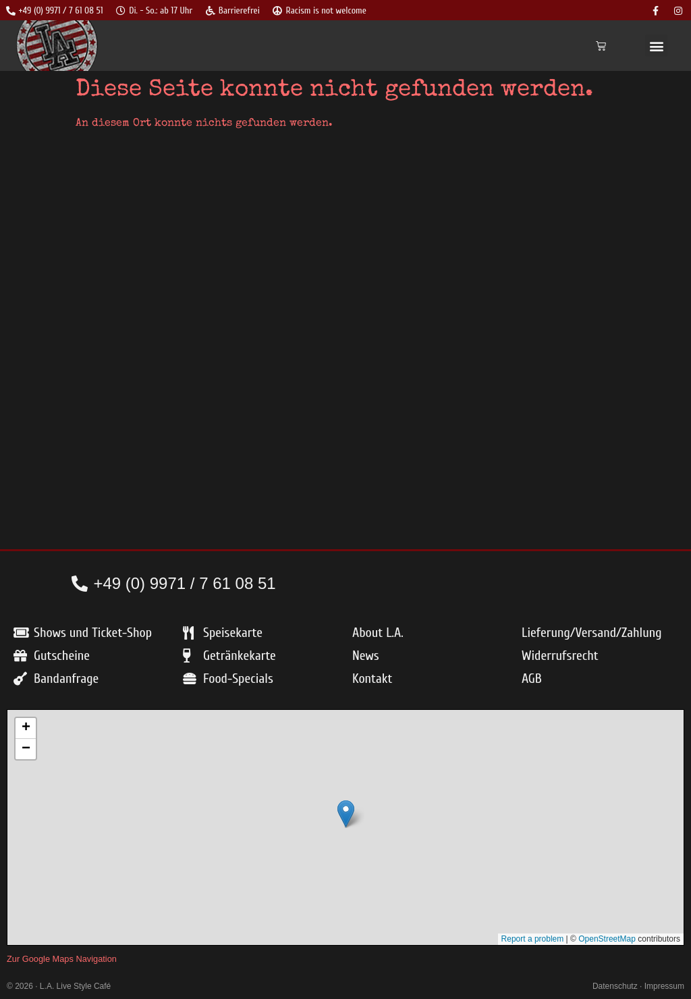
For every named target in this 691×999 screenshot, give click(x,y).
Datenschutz (615, 986)
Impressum (664, 986)
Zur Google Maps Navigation (62, 959)
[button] (656, 45)
